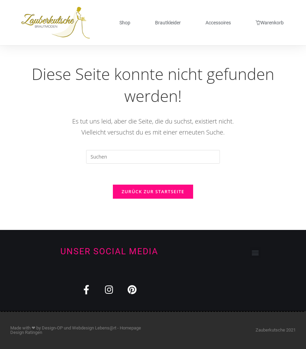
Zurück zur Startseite (153, 191)
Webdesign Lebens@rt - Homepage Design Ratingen (75, 330)
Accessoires (218, 22)
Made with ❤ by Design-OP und (41, 327)
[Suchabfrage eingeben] (153, 157)
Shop (124, 22)
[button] (255, 252)
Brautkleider (168, 22)
